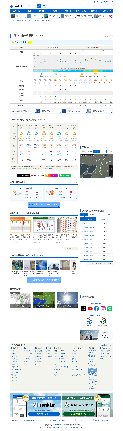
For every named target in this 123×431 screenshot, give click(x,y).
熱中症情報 (93, 369)
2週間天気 (14, 359)
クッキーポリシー (83, 420)
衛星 (83, 151)
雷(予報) (13, 375)
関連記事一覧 (71, 248)
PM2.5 (110, 151)
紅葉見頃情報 (93, 374)
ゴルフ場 (74, 364)
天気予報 (16, 11)
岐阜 (91, 223)
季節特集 (94, 11)
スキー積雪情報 (93, 383)
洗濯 (55, 353)
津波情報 (38, 356)
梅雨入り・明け (93, 365)
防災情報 (42, 11)
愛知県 (86, 247)
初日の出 (93, 387)
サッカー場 (75, 361)
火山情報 (38, 359)
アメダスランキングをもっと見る (100, 263)
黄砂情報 (14, 380)
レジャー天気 (81, 11)
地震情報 (38, 353)
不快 (62, 356)
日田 (91, 243)
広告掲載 (96, 420)
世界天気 (14, 353)
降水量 (92, 215)
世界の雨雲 (14, 372)
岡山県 (86, 255)
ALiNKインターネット (37, 420)
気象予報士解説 (105, 351)
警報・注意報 (39, 351)
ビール (63, 364)
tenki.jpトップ (93, 2)
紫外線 (56, 367)
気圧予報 (14, 356)
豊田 (91, 251)
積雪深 (109, 215)
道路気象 (14, 377)
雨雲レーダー (15, 364)
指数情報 (68, 11)
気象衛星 (49, 353)
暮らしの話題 (104, 353)
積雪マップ (14, 367)
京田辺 (92, 239)
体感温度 (57, 369)
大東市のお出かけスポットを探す (45, 280)
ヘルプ (111, 2)
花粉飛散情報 (93, 351)
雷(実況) (26, 361)
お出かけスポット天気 (78, 375)
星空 (55, 361)
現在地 (44, 7)
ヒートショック (93, 378)
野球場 (74, 359)
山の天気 (74, 351)
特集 (101, 358)
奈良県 (86, 259)
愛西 (91, 247)
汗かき (63, 353)
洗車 (55, 372)
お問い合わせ (106, 420)
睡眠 (55, 375)
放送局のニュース (105, 356)
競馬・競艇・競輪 (77, 369)
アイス (63, 361)
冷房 (62, 359)
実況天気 (27, 356)
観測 (29, 11)
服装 (55, 356)
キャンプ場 (75, 367)
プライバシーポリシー (66, 420)
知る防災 (38, 364)
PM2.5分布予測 (16, 369)
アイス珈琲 (64, 367)
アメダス (103, 151)
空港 (73, 356)
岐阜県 (86, 223)
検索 (38, 6)
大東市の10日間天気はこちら (45, 204)
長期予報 (14, 361)
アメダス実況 (28, 353)
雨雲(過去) (27, 351)
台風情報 (38, 361)
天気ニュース (106, 11)
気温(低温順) (105, 219)
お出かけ (57, 359)
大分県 (86, 243)
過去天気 (27, 359)
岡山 (91, 255)
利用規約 (52, 420)
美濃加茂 (92, 227)
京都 (91, 231)
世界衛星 (49, 356)
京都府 (86, 231)
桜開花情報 (93, 356)
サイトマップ (103, 2)
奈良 (91, 259)
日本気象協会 (24, 420)
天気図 (55, 11)
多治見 (92, 235)
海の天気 (74, 353)
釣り (73, 372)
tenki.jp (17, 6)
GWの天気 (93, 360)
